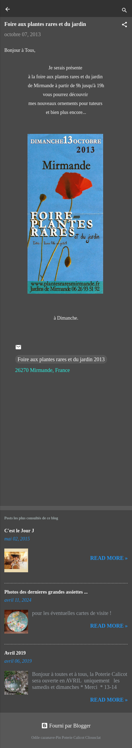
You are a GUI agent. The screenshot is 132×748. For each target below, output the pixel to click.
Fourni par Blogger (65, 726)
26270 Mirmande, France (42, 370)
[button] (124, 25)
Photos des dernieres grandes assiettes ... (46, 592)
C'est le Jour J (19, 530)
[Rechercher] (124, 11)
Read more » (109, 558)
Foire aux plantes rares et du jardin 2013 (61, 359)
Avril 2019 (15, 653)
